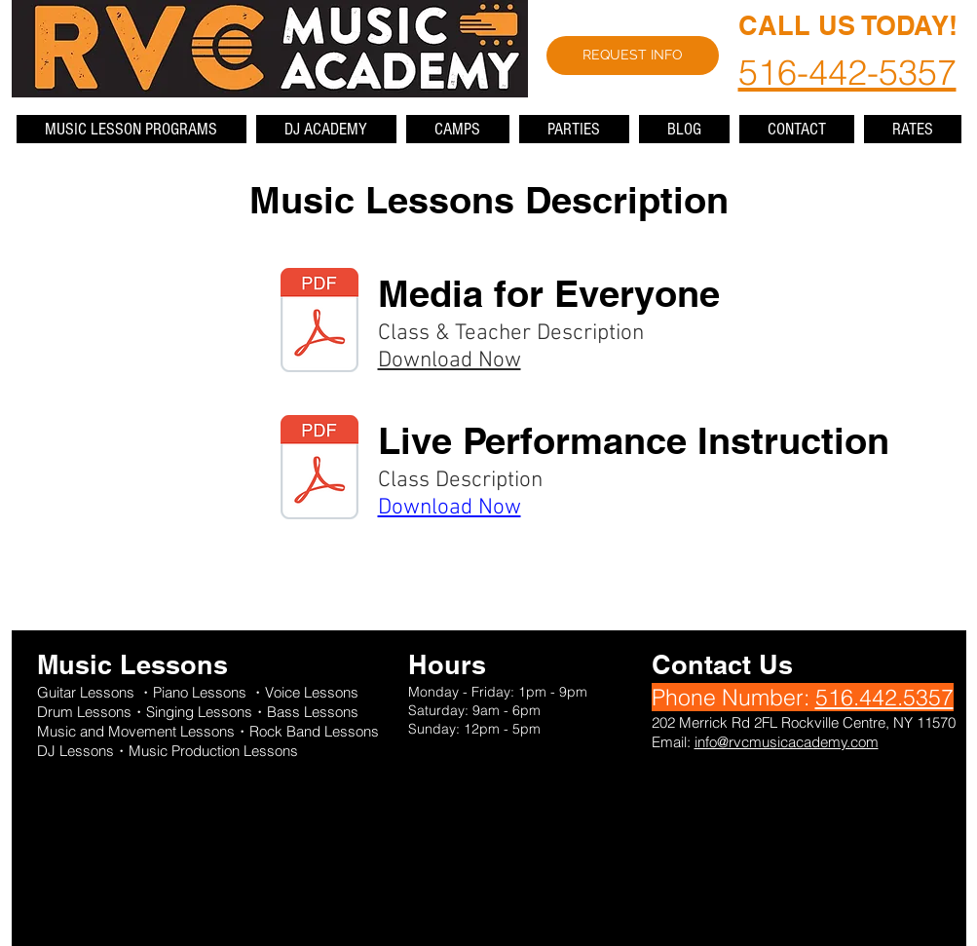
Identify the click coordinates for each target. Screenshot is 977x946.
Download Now (449, 360)
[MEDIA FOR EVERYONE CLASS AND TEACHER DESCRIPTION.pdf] (319, 322)
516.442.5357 (884, 697)
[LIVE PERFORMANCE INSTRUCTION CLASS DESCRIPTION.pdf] (319, 469)
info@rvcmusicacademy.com (787, 742)
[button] (131, 129)
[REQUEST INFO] (632, 55)
